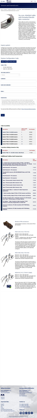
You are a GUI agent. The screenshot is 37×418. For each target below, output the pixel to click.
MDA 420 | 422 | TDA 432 (22, 231)
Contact (2, 408)
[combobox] (10, 75)
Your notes (4, 97)
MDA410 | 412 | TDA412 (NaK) (23, 272)
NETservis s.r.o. (17, 416)
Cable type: (3, 65)
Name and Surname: (6, 85)
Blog (2, 406)
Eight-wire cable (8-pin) (7, 68)
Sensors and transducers (26, 9)
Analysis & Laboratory (12, 9)
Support (2, 404)
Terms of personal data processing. (28, 109)
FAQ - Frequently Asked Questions (8, 410)
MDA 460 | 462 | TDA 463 (22, 252)
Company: (3, 78)
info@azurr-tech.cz (26, 406)
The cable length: (5, 72)
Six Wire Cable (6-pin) (7, 67)
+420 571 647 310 (24, 405)
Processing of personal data (6, 409)
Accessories (19, 9)
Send (3, 115)
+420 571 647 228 (24, 404)
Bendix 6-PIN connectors (22, 221)
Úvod (2, 9)
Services (2, 405)
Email (2, 91)
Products (5, 9)
